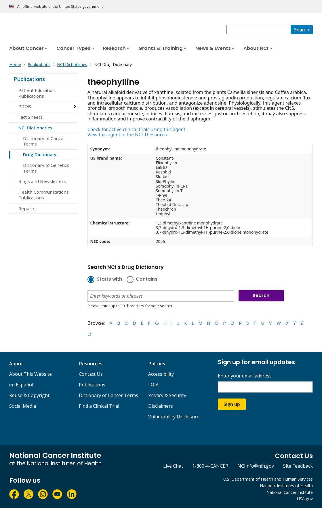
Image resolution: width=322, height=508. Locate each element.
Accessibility (161, 374)
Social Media (22, 406)
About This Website (30, 374)
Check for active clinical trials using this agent (136, 129)
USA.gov (305, 498)
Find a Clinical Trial (99, 406)
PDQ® (25, 106)
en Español (21, 385)
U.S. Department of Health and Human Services (268, 479)
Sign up (232, 404)
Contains (146, 279)
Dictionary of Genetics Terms (46, 168)
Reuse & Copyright (29, 395)
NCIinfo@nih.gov (255, 466)
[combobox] (258, 29)
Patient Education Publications (36, 93)
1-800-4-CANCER (210, 466)
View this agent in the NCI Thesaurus (127, 134)
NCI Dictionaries (35, 128)
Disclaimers (160, 406)
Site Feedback (298, 466)
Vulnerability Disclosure (173, 416)
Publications (29, 78)
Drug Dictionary (39, 154)
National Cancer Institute (289, 492)
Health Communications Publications (43, 195)
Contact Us (91, 374)
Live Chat (173, 466)
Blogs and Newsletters (42, 181)
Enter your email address (245, 376)
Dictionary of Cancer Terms (44, 141)
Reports (26, 208)
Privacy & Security (167, 395)
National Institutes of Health (286, 485)
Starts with (109, 279)
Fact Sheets (30, 117)
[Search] (302, 29)
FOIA (153, 385)
